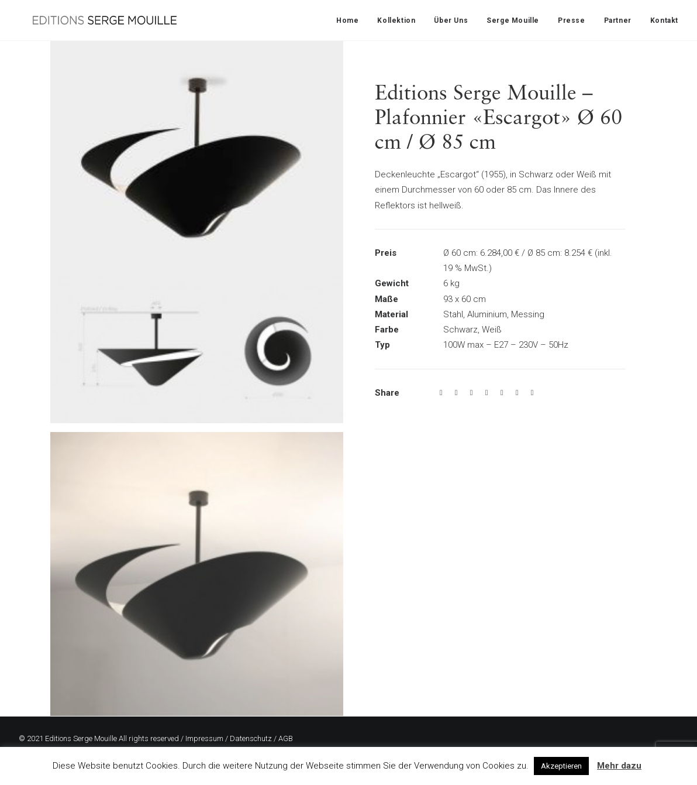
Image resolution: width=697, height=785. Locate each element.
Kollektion (396, 20)
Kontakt (664, 20)
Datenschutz (251, 738)
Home (347, 20)
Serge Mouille (512, 20)
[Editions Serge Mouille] (91, 20)
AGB (285, 738)
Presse (571, 20)
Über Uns (451, 20)
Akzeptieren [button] (561, 766)
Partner (618, 20)
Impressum (204, 738)
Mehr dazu (619, 765)
